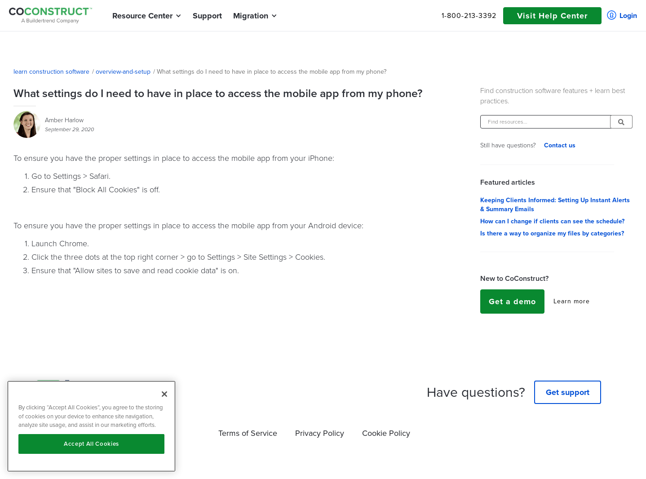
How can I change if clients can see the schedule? (552, 221)
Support (207, 16)
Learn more (571, 301)
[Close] (164, 394)
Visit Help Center (552, 16)
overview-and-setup (123, 71)
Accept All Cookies (91, 443)
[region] (91, 426)
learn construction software (51, 71)
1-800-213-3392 (469, 16)
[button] (142, 16)
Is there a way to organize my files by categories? (552, 233)
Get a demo (512, 301)
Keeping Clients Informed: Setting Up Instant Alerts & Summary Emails (555, 205)
